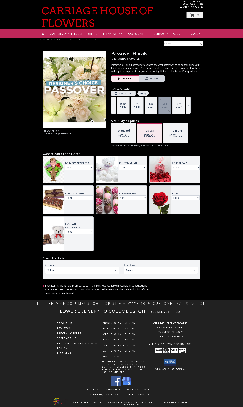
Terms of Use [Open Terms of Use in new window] (131, 404)
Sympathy (115, 34)
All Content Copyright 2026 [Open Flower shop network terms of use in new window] (91, 402)
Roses (78, 34)
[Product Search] (180, 43)
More (196, 34)
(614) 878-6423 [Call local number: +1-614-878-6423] (195, 6)
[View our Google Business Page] (127, 385)
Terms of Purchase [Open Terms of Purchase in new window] (175, 402)
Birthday (94, 34)
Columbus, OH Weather (104, 394)
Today (143, 93)
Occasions (137, 34)
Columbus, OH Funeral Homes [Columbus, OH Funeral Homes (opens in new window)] (105, 389)
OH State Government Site (137, 394)
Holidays (160, 34)
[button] (194, 15)
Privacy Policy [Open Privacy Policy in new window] (150, 402)
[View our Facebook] (116, 385)
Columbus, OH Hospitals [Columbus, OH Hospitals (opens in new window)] (141, 389)
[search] (200, 43)
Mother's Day (59, 34)
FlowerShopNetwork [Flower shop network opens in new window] (124, 402)
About (179, 34)
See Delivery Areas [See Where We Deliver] (166, 312)
